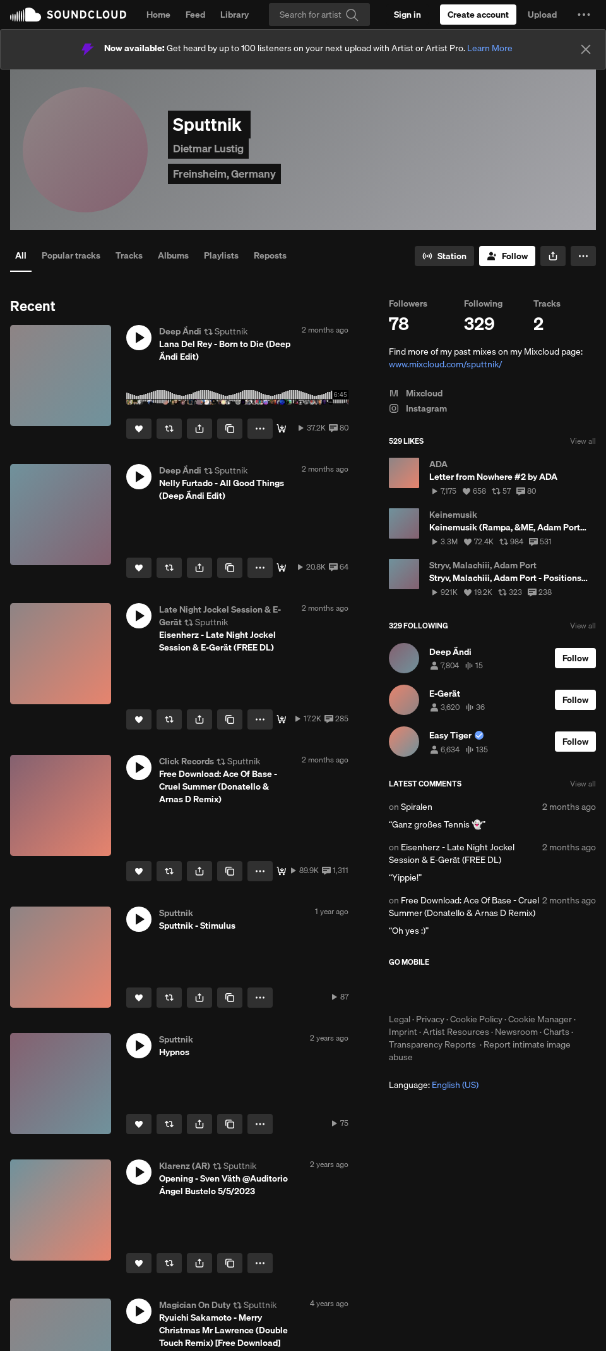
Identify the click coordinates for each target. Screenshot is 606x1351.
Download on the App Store (427, 990)
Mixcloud (416, 393)
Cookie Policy (476, 1019)
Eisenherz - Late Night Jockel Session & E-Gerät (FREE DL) (451, 853)
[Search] (319, 14)
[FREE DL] (281, 719)
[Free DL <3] (281, 429)
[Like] (139, 429)
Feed (195, 14)
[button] (584, 14)
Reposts (270, 255)
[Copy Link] (229, 429)
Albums (173, 255)
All (21, 255)
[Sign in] (407, 14)
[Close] (586, 49)
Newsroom (516, 1032)
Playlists (221, 255)
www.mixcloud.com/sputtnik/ (445, 364)
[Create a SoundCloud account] (478, 14)
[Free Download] (281, 871)
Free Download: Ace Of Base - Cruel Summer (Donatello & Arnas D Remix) (464, 906)
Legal (399, 1019)
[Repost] (169, 429)
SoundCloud (68, 14)
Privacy (430, 1019)
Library (234, 14)
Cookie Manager (540, 1019)
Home (158, 14)
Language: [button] (433, 1085)
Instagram (418, 408)
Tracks (129, 255)
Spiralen (416, 807)
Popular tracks (71, 255)
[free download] (281, 568)
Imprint (403, 1032)
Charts (556, 1032)
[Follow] (507, 256)
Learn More (490, 48)
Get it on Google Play (512, 990)
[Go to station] (444, 256)
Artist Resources (456, 1032)
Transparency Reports (432, 1044)
